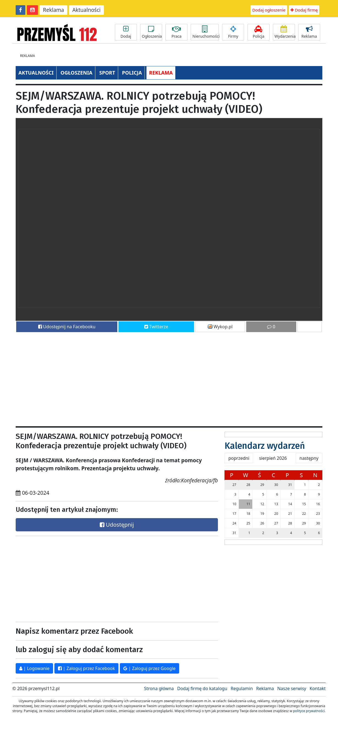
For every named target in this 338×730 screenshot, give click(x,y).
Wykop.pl (220, 327)
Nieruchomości (205, 32)
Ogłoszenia (152, 32)
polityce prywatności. (309, 711)
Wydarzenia (285, 32)
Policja (258, 32)
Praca (176, 32)
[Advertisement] (169, 376)
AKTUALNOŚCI (36, 72)
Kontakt (317, 688)
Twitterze (156, 327)
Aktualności (86, 9)
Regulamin (242, 688)
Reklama (53, 9)
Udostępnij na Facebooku (67, 327)
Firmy (233, 32)
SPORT (107, 72)
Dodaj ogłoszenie (269, 10)
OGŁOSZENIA (76, 72)
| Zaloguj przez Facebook (86, 668)
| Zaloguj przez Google (149, 668)
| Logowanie (34, 668)
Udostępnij (117, 524)
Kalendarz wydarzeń (265, 446)
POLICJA (132, 72)
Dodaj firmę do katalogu (202, 688)
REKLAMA (161, 72)
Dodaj (126, 32)
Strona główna (159, 688)
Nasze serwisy (291, 688)
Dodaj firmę (304, 10)
